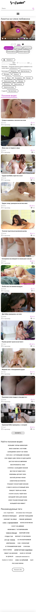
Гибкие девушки (25, 519)
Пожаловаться (11, 51)
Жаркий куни (24, 533)
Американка (10, 543)
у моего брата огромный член (18, 487)
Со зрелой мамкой (24, 539)
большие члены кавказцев (18, 445)
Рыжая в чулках (7, 560)
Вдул (31, 560)
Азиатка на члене (9, 87)
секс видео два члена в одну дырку (17, 458)
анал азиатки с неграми (18, 448)
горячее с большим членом (18, 468)
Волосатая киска (26, 522)
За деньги (9, 556)
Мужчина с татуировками (18, 529)
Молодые (6, 74)
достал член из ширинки (18, 461)
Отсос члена (9, 540)
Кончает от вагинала (23, 536)
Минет (9, 78)
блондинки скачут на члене (18, 452)
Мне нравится (12, 44)
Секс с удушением (10, 523)
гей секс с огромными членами (17, 455)
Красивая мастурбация (24, 512)
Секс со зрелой (21, 560)
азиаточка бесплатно (18, 481)
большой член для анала (18, 497)
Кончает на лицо (10, 519)
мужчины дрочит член (17, 474)
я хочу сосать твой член (18, 493)
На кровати (18, 78)
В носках (27, 546)
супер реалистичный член (17, 500)
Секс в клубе (7, 550)
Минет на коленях (10, 553)
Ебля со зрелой (25, 553)
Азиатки (16, 74)
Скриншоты (18, 48)
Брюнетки (14, 71)
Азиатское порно (9, 81)
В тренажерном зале (13, 546)
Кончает (28, 78)
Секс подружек (9, 512)
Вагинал (20, 81)
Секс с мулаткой (23, 543)
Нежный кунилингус (23, 556)
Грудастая (9, 536)
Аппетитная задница (23, 550)
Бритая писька (25, 71)
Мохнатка (7, 84)
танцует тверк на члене (17, 490)
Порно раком (18, 84)
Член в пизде (11, 533)
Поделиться (27, 48)
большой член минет (17, 503)
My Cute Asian (12, 91)
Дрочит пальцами (26, 516)
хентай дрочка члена (17, 477)
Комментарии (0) (23, 51)
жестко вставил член (17, 471)
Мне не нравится (15, 44)
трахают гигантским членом (17, 484)
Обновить (18, 433)
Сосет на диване (17, 526)
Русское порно (17, 563)
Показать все (18, 569)
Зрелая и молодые (10, 516)
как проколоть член (17, 464)
